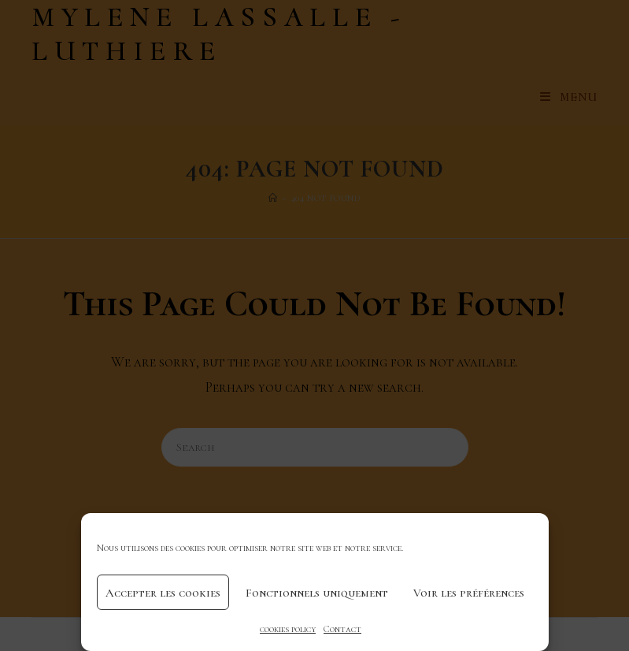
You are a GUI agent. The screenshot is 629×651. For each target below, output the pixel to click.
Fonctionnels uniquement (317, 593)
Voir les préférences (468, 593)
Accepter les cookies (162, 593)
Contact (342, 628)
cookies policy (288, 628)
